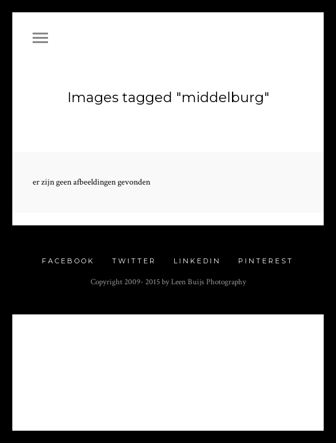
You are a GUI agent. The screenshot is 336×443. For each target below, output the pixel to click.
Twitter (134, 255)
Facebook (68, 255)
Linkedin (197, 255)
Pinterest (266, 255)
